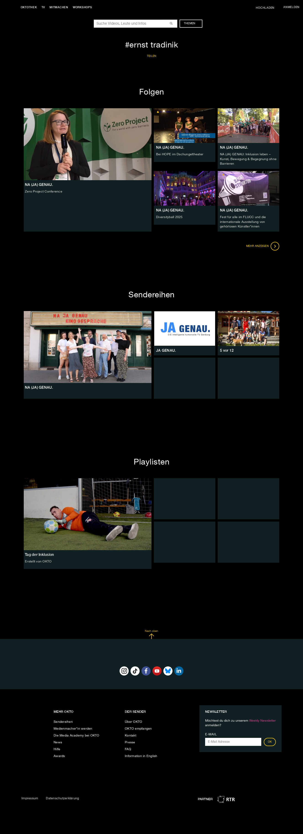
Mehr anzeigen (262, 245)
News (58, 741)
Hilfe (57, 748)
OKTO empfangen (138, 727)
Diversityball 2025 (169, 216)
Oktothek (30, 7)
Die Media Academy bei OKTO (76, 734)
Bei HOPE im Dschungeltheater (179, 154)
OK (270, 741)
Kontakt (130, 734)
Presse (130, 741)
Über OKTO (133, 721)
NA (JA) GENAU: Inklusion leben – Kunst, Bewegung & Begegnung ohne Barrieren (248, 159)
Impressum (29, 797)
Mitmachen (60, 7)
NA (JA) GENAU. (170, 147)
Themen (192, 23)
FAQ (128, 748)
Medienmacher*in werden (73, 727)
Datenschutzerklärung (62, 797)
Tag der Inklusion (39, 554)
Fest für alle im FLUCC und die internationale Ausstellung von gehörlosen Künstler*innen (243, 221)
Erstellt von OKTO (38, 560)
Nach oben (151, 633)
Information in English (141, 755)
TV (44, 7)
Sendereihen (63, 721)
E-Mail (211, 733)
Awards (59, 755)
